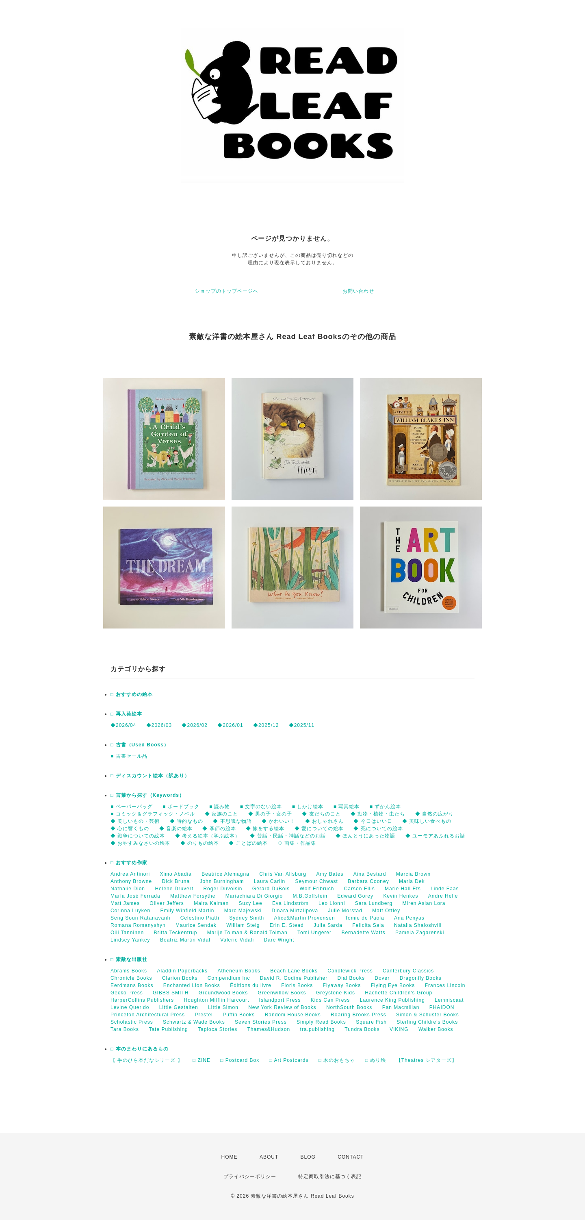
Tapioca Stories (217, 1029)
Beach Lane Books (294, 971)
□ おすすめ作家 (128, 863)
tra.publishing (317, 1029)
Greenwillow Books (282, 993)
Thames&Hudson (268, 1029)
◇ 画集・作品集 (296, 843)
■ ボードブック (180, 806)
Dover (382, 978)
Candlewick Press (350, 971)
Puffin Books (239, 1015)
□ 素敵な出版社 (128, 959)
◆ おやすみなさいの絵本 (140, 843)
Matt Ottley (386, 910)
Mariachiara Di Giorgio (254, 896)
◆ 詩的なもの (186, 821)
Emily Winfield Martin (187, 910)
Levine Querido (129, 1007)
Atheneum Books (238, 971)
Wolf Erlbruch (317, 889)
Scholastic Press (131, 1022)
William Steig (243, 925)
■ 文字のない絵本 (261, 806)
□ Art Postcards (289, 1060)
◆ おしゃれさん (324, 821)
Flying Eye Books (393, 985)
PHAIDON (442, 1007)
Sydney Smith (246, 918)
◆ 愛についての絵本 (319, 828)
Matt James (125, 903)
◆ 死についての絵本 (378, 828)
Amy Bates (329, 874)
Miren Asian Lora (423, 903)
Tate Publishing (168, 1029)
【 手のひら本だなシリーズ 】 (146, 1060)
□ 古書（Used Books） (139, 745)
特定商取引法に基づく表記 (330, 1176)
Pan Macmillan (401, 1007)
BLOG (308, 1157)
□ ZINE (201, 1060)
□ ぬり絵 (375, 1060)
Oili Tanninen (127, 932)
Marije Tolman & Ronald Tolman (247, 932)
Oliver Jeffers (167, 903)
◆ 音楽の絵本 (176, 828)
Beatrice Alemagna (225, 874)
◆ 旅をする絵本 (265, 828)
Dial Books (351, 978)
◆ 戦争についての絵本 (137, 836)
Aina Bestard (369, 874)
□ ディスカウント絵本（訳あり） (150, 776)
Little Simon (223, 1007)
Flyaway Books (342, 985)
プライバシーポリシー (249, 1176)
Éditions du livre (250, 985)
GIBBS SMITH (170, 993)
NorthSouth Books (349, 1007)
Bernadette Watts (363, 932)
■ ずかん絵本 (385, 806)
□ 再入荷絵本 (126, 714)
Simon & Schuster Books (427, 1015)
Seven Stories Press (261, 1022)
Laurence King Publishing (392, 1000)
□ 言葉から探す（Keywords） (147, 795)
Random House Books (293, 1015)
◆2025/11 (301, 725)
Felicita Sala (368, 925)
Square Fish (371, 1022)
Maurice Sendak (196, 925)
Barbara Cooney (368, 881)
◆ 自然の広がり (434, 814)
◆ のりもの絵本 (199, 843)
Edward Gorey (355, 896)
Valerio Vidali (237, 940)
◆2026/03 (159, 725)
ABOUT (269, 1157)
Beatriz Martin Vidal (185, 940)
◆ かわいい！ (278, 821)
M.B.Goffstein (310, 896)
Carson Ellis (359, 889)
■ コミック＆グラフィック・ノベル (152, 814)
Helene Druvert (174, 889)
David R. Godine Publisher (293, 978)
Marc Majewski (243, 910)
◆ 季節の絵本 (219, 828)
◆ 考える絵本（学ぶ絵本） (207, 836)
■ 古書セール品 (128, 756)
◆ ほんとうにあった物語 (365, 836)
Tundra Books (361, 1029)
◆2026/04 (123, 725)
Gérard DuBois (271, 889)
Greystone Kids (335, 993)
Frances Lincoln (445, 985)
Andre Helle (443, 896)
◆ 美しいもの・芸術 (135, 821)
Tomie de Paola (364, 918)
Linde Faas (445, 889)
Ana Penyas (409, 918)
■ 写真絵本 (347, 806)
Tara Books (124, 1029)
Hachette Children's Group (398, 993)
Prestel (203, 1015)
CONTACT (351, 1157)
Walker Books (435, 1029)
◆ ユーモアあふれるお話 (435, 836)
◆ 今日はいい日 (372, 821)
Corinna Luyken (130, 910)
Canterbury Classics (408, 971)
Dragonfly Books (421, 978)
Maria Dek (412, 881)
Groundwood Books (223, 993)
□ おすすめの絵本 (131, 694)
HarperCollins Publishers (142, 1000)
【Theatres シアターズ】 (426, 1060)
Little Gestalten (178, 1007)
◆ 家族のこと (221, 814)
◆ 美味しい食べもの (426, 821)
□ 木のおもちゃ (336, 1060)
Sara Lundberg (373, 903)
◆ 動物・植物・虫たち (378, 814)
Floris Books (297, 985)
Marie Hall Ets (403, 889)
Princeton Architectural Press (147, 1015)
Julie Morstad (345, 910)
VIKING (399, 1029)
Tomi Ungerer (314, 932)
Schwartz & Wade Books (194, 1022)
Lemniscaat (449, 1000)
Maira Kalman (211, 903)
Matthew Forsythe (192, 896)
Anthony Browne (131, 881)
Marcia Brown (413, 874)
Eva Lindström (290, 903)
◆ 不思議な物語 (232, 821)
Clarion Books (180, 978)
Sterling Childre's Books (427, 1022)
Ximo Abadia (175, 874)
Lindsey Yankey (130, 940)
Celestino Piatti (199, 918)
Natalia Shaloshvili (418, 925)
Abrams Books (128, 971)
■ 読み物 (219, 806)
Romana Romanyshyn (138, 925)
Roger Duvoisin (222, 889)
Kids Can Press (330, 1000)
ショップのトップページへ (226, 291)
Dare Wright (279, 940)
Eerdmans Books (131, 985)
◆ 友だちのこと (321, 814)
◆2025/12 (266, 725)
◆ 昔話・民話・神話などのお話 (287, 836)
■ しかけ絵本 (308, 806)
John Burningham (221, 881)
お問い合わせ (358, 291)
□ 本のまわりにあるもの (139, 1049)
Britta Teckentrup (175, 932)
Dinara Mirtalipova (294, 910)
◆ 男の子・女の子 (270, 814)
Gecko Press (126, 993)
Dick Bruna (176, 881)
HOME (229, 1157)
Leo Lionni (331, 903)
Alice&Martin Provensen (304, 918)
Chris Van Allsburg (282, 874)
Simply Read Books (321, 1022)
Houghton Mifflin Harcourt (216, 1000)
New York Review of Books (282, 1007)
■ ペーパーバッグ (131, 806)
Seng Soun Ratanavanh (140, 918)
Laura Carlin (269, 881)
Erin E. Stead (287, 925)
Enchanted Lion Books (191, 985)
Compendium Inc (229, 978)
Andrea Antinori (130, 874)
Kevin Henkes (400, 896)
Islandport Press (280, 1000)
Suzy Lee (250, 903)
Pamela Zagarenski (419, 932)
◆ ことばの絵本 (248, 843)
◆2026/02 (194, 725)
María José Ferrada (135, 896)
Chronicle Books (131, 978)
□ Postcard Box (239, 1060)
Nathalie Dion (127, 889)
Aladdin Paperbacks (182, 971)
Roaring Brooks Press (358, 1015)
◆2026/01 (230, 725)
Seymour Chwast (316, 881)
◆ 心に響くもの (129, 828)
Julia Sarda (328, 925)
